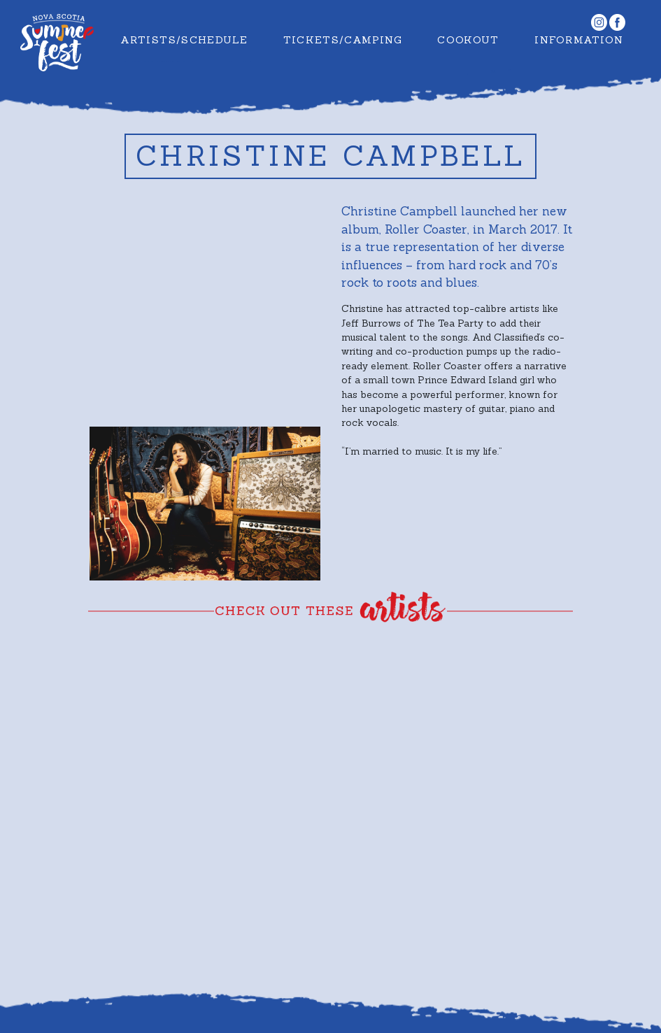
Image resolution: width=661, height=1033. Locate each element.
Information (578, 40)
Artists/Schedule (184, 40)
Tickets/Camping (342, 40)
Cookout (468, 40)
